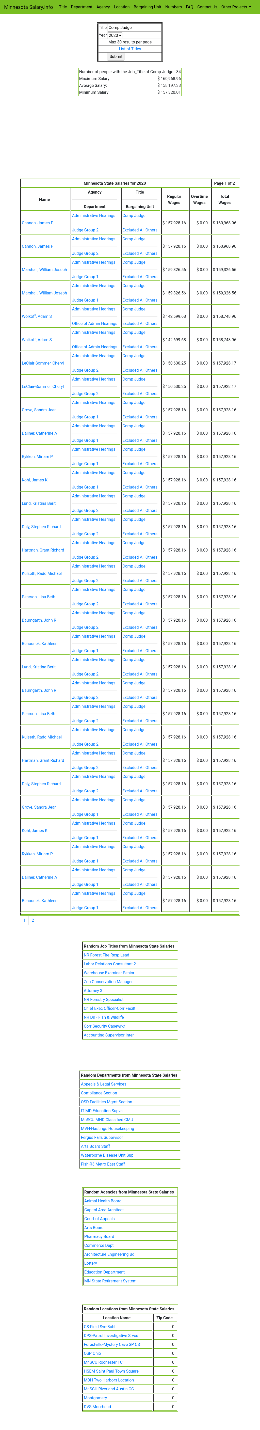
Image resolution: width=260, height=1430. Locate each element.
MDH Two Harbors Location (109, 1380)
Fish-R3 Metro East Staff (103, 1164)
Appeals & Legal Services (103, 1084)
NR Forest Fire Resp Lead (106, 955)
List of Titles (130, 48)
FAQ (189, 7)
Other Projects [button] (234, 7)
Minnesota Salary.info (28, 7)
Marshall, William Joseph (44, 269)
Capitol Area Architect (104, 1209)
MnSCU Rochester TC (103, 1362)
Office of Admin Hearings (94, 323)
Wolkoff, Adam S (37, 316)
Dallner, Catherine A (39, 433)
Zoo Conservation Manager (108, 981)
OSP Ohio (92, 1353)
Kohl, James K (34, 480)
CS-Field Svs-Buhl (99, 1326)
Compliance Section (99, 1093)
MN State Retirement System (110, 1281)
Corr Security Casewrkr (104, 1026)
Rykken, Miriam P (37, 456)
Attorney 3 (93, 990)
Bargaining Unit (147, 7)
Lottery (90, 1263)
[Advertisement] (130, 140)
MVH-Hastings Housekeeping (107, 1128)
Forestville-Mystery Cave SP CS (112, 1344)
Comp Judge (133, 215)
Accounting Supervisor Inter (109, 1035)
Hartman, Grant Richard (43, 550)
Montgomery (95, 1397)
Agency (103, 7)
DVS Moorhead (97, 1406)
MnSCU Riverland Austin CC (109, 1389)
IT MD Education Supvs (102, 1110)
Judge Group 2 (85, 230)
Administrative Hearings (94, 215)
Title (63, 7)
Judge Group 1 (85, 276)
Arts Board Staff (95, 1146)
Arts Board (94, 1227)
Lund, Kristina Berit (39, 503)
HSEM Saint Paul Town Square (111, 1371)
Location (122, 7)
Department (81, 7)
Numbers (173, 7)
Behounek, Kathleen (39, 643)
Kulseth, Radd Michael (42, 573)
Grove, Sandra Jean (39, 409)
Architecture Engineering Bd (109, 1254)
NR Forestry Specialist (104, 999)
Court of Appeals (99, 1218)
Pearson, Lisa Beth (38, 596)
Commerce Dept (98, 1245)
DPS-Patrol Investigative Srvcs (111, 1335)
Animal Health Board (102, 1201)
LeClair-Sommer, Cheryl (43, 363)
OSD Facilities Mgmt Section (106, 1101)
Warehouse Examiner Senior (109, 972)
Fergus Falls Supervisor (102, 1137)
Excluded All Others (139, 230)
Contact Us (207, 7)
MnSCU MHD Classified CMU (107, 1119)
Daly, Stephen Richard (41, 526)
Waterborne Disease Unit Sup (107, 1155)
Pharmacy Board (99, 1236)
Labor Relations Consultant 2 (110, 964)
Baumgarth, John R (39, 620)
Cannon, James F (37, 223)
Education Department (104, 1272)
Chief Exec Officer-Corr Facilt (109, 1008)
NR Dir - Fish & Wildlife (104, 1017)
